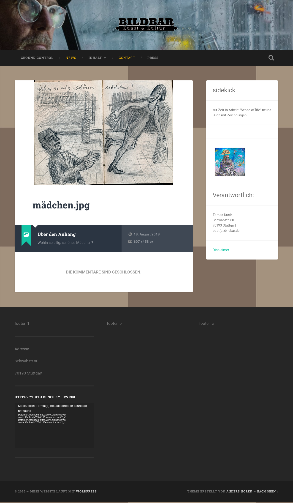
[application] (54, 426)
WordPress (86, 492)
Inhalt (95, 59)
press (152, 59)
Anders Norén (239, 492)
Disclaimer (221, 251)
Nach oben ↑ (267, 492)
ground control (37, 59)
